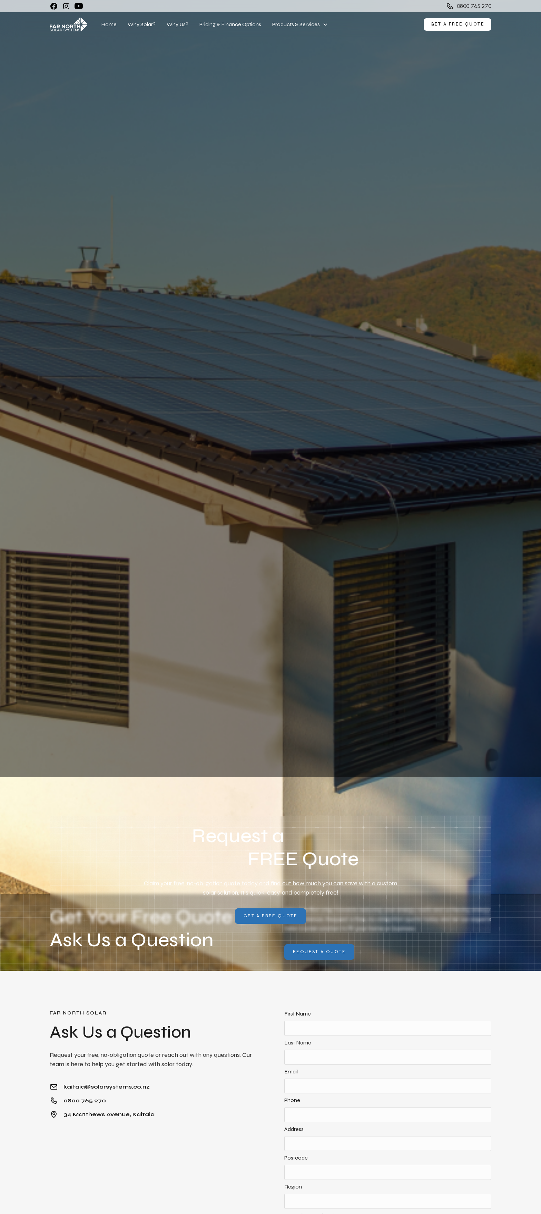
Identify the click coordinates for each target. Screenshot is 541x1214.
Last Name (297, 1042)
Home (109, 24)
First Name (297, 1013)
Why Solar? (142, 24)
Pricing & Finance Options (230, 24)
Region (293, 1186)
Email (291, 1071)
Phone (292, 1100)
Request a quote (319, 952)
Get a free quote (457, 24)
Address (294, 1129)
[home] (68, 24)
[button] (300, 24)
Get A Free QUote (270, 916)
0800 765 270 (474, 6)
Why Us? (177, 24)
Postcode (296, 1157)
